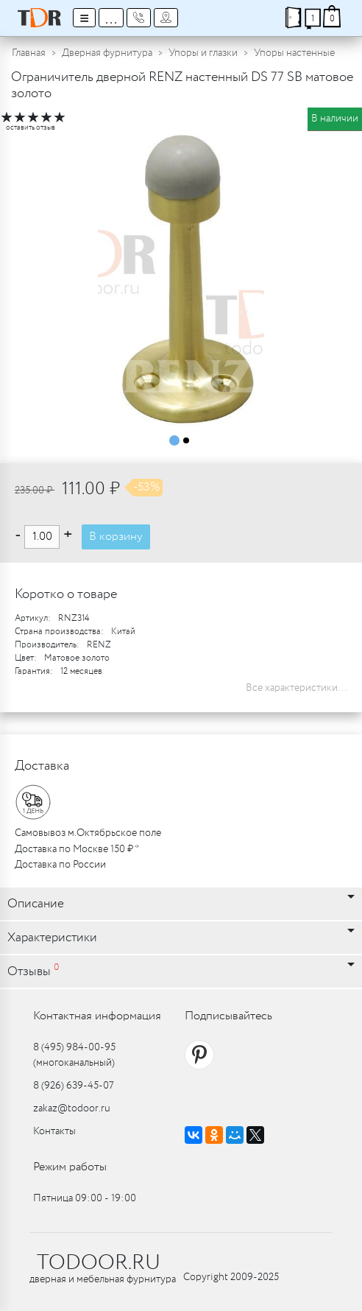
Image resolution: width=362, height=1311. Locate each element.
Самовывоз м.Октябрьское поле (88, 833)
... (111, 17)
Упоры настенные (294, 53)
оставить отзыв (30, 127)
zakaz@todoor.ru (71, 1108)
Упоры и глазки (203, 53)
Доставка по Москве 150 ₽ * (77, 849)
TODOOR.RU (98, 1263)
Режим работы (70, 1167)
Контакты (54, 1131)
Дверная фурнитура (107, 53)
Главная (29, 53)
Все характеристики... (296, 688)
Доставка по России (60, 864)
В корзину (116, 536)
